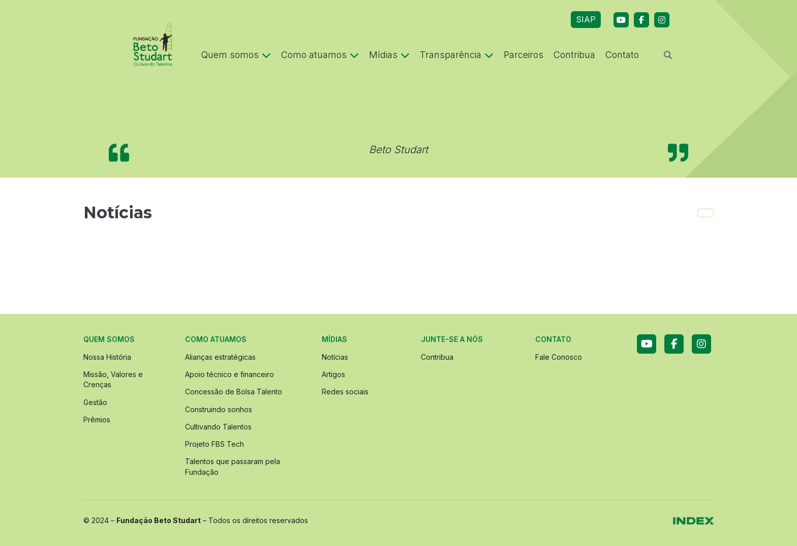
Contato (622, 54)
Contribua (574, 54)
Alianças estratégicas (220, 357)
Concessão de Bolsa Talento (233, 391)
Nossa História (107, 357)
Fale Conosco (558, 357)
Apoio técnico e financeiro (229, 374)
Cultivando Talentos (218, 426)
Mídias (389, 54)
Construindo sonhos (218, 409)
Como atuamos (320, 54)
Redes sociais (345, 391)
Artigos (333, 374)
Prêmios (96, 419)
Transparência (457, 54)
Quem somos (236, 54)
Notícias (335, 357)
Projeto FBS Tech (214, 444)
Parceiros (523, 54)
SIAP (586, 19)
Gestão (95, 402)
